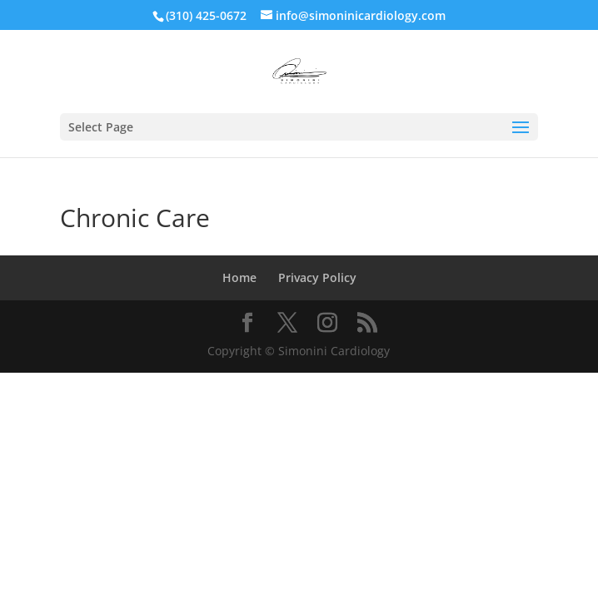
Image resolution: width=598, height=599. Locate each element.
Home (239, 277)
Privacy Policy (317, 277)
